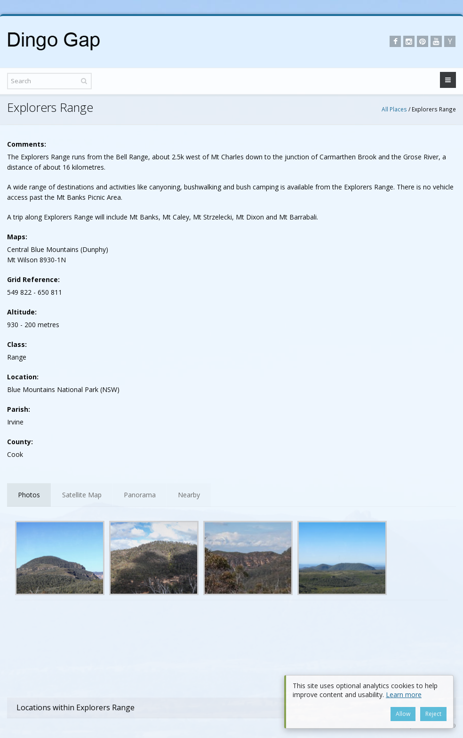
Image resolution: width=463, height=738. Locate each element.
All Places (394, 109)
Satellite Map (82, 494)
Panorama (140, 494)
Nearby (189, 494)
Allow (403, 714)
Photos (29, 494)
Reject (433, 714)
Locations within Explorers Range (75, 707)
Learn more (404, 694)
